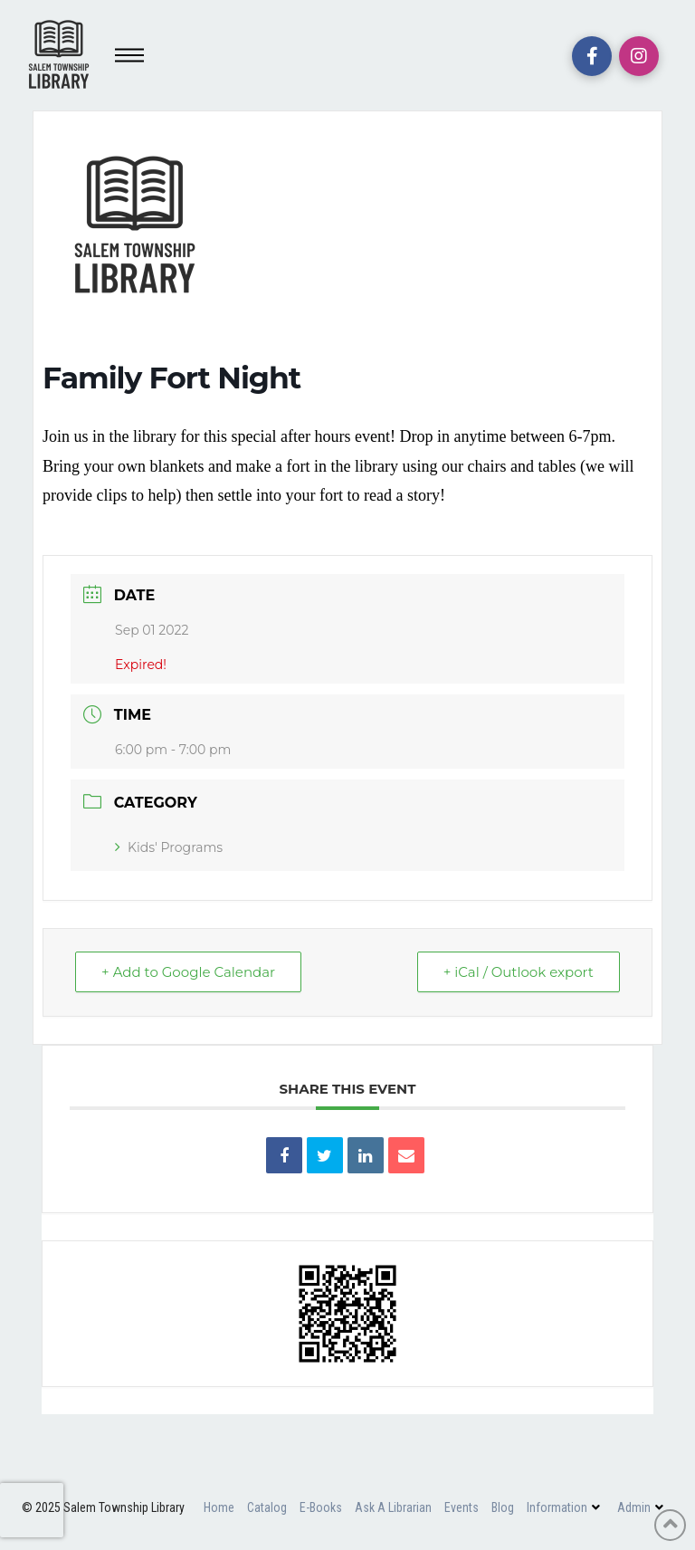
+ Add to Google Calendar (188, 972)
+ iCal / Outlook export (518, 972)
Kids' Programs (169, 847)
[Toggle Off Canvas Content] (129, 55)
